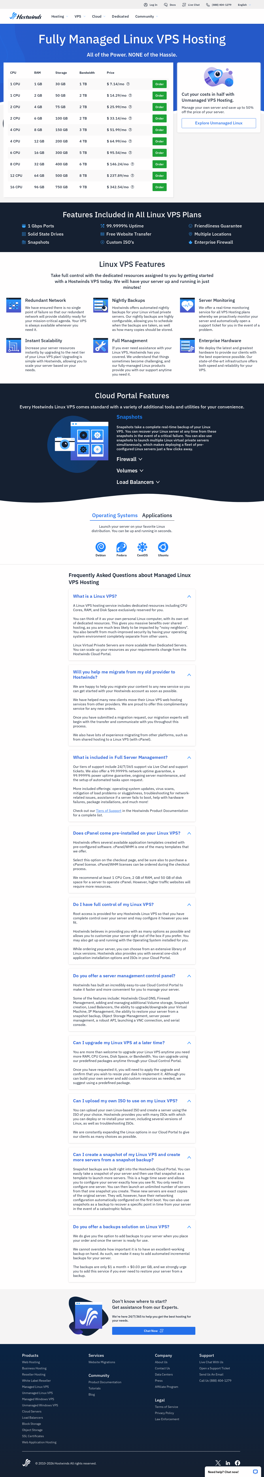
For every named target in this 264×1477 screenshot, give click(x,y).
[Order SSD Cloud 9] (160, 176)
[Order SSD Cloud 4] (160, 118)
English (245, 4)
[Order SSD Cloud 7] (160, 153)
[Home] (26, 16)
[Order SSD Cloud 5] (160, 130)
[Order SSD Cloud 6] (160, 141)
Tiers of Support (108, 810)
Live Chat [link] (191, 5)
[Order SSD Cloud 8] (160, 164)
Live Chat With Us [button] (211, 1362)
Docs (170, 5)
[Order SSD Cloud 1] (160, 84)
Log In (150, 5)
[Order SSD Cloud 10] (160, 187)
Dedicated (120, 16)
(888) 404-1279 (218, 5)
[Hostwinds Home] (26, 1463)
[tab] (115, 514)
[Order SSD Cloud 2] (160, 96)
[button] (233, 1470)
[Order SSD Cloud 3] (160, 107)
